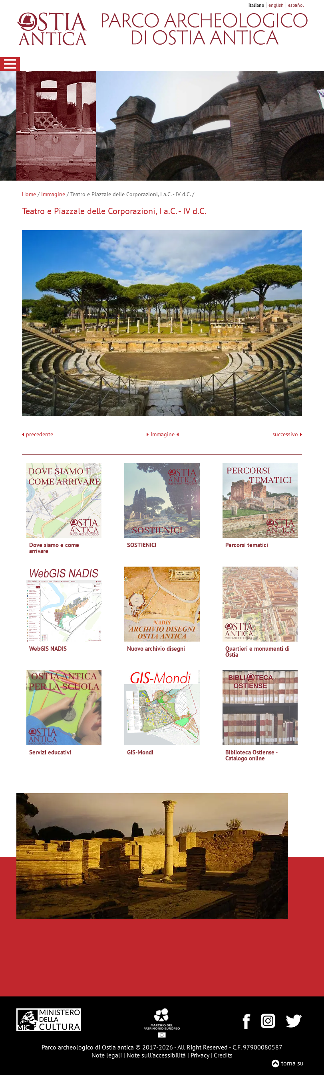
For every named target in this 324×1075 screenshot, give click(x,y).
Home (29, 194)
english (276, 5)
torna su (292, 1063)
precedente (39, 434)
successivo (287, 434)
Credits (223, 1055)
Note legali (106, 1055)
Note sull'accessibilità (156, 1055)
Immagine (53, 194)
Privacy (200, 1055)
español (296, 5)
